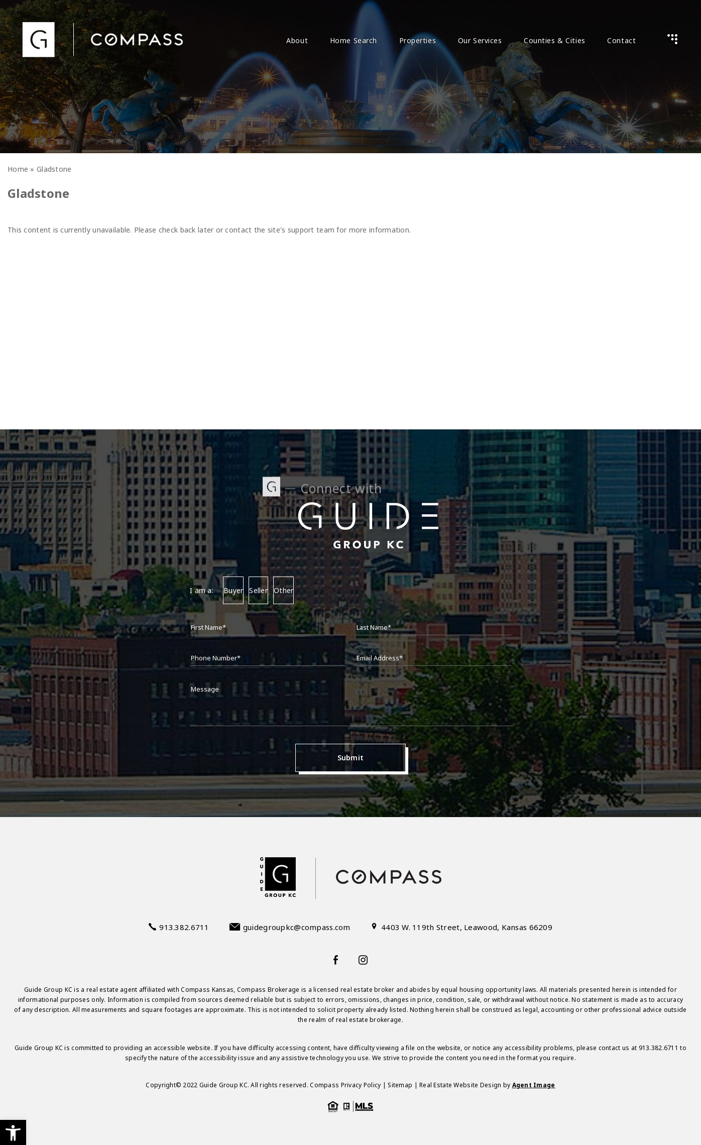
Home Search (353, 40)
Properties (417, 40)
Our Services (480, 40)
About (297, 40)
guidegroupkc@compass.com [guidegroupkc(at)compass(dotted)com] (297, 927)
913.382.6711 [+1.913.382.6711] (184, 927)
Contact (621, 40)
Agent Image (533, 1085)
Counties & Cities (555, 40)
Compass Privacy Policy (345, 1085)
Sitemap (400, 1085)
